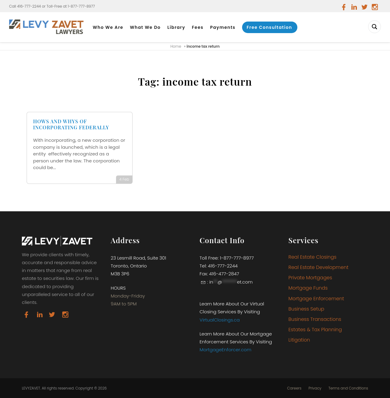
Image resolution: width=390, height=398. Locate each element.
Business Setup (306, 309)
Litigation (299, 340)
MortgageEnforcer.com (225, 349)
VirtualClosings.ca (220, 320)
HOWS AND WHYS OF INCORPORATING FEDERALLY (71, 124)
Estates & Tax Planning (315, 329)
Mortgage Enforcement (316, 298)
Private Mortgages (310, 278)
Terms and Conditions (348, 388)
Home (175, 46)
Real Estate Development (319, 267)
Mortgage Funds (308, 288)
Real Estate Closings (313, 257)
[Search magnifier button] (374, 26)
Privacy (315, 388)
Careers (294, 388)
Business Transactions (315, 319)
